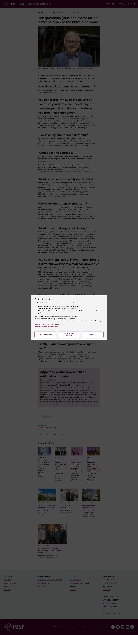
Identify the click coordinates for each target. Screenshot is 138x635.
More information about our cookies (46, 324)
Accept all (92, 335)
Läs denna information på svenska (46, 327)
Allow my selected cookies (69, 335)
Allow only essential (45, 335)
